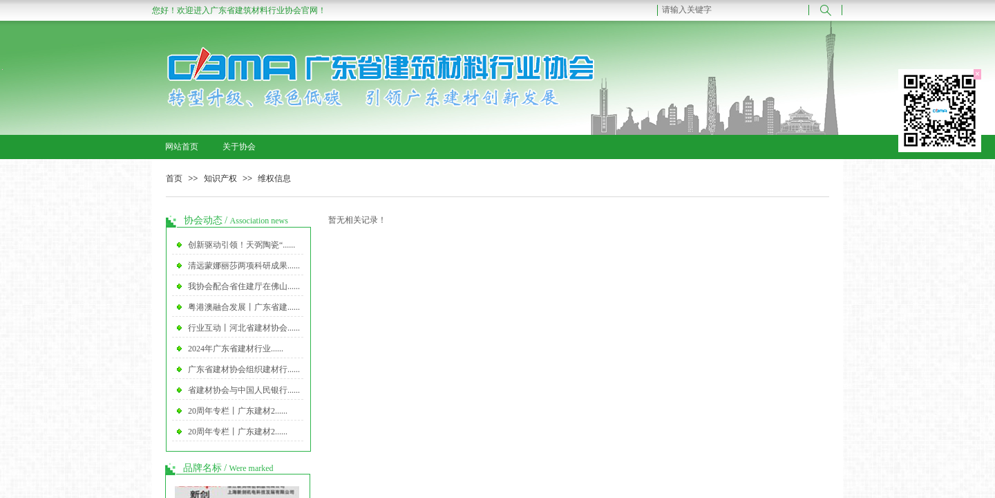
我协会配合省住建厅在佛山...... (244, 286)
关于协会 (239, 146)
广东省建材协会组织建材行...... (244, 369)
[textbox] (733, 10)
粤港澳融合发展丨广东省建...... (244, 307)
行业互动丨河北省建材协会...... (244, 328)
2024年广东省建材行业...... (235, 348)
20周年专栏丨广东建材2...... (237, 411)
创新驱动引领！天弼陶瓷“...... (241, 245)
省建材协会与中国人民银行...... (244, 390)
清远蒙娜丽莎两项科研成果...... (244, 265)
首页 (174, 178)
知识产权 (220, 178)
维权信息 (274, 178)
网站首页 (181, 146)
